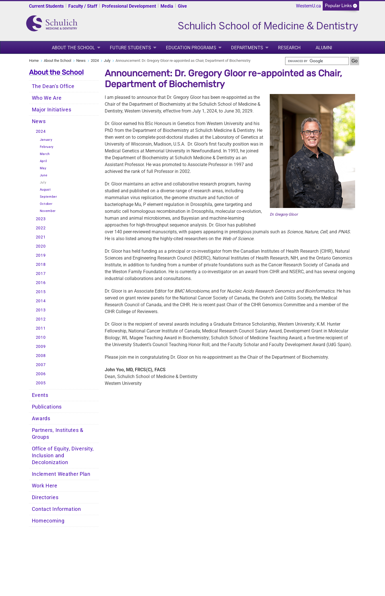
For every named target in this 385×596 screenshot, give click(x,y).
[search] (317, 61)
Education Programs (191, 47)
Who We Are (47, 98)
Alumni (324, 47)
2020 (41, 246)
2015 (41, 291)
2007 (41, 364)
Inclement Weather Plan (61, 474)
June (44, 175)
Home (34, 60)
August (45, 189)
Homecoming (48, 521)
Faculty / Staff (82, 6)
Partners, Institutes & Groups (57, 433)
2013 (41, 310)
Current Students (46, 6)
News (81, 60)
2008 (41, 355)
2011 (41, 328)
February (47, 147)
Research (289, 47)
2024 (95, 60)
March (45, 154)
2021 (41, 237)
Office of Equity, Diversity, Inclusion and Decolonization (63, 455)
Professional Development (129, 6)
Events (40, 395)
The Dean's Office (53, 86)
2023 (41, 219)
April (44, 161)
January (46, 140)
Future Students (130, 47)
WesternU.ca (308, 6)
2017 (41, 273)
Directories (45, 497)
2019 (41, 255)
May (43, 168)
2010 (41, 337)
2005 (41, 383)
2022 (41, 228)
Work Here (44, 486)
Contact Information (56, 509)
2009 (41, 346)
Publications (47, 407)
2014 (41, 301)
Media (166, 6)
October (46, 204)
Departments (247, 47)
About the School (73, 47)
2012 (41, 319)
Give (182, 6)
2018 (41, 264)
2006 (41, 374)
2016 (41, 282)
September (48, 197)
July (107, 60)
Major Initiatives (51, 110)
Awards (41, 418)
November (48, 211)
